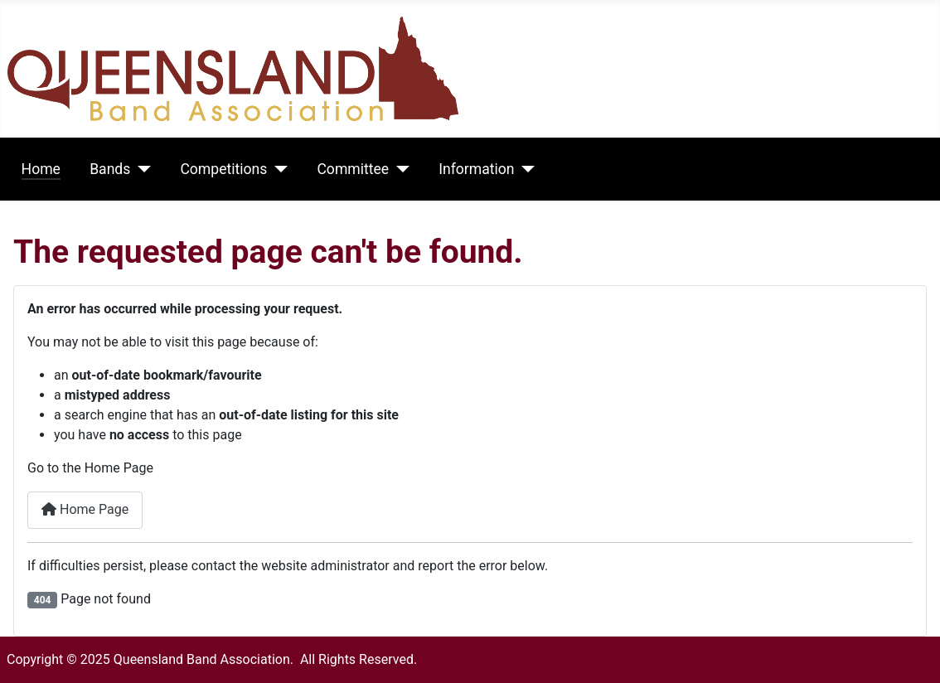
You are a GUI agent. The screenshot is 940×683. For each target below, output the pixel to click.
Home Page (84, 509)
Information (476, 169)
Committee (353, 169)
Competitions (223, 169)
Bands (110, 169)
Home (41, 169)
